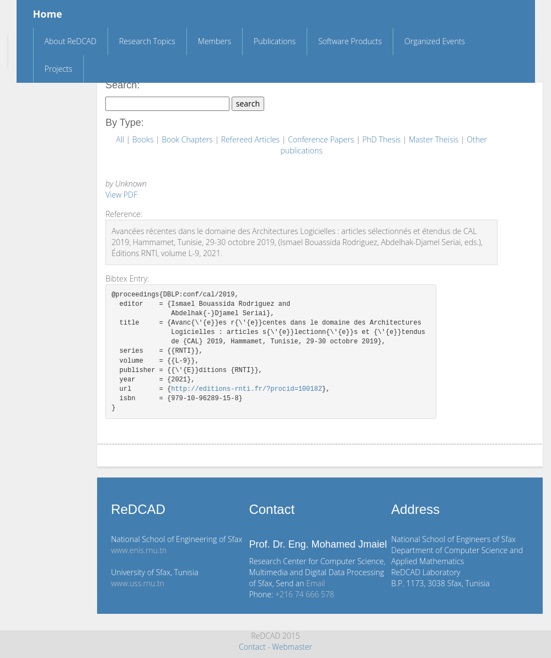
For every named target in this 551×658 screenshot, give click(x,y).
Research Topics (147, 41)
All (121, 139)
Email (315, 583)
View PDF (121, 194)
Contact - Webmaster (275, 646)
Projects (59, 68)
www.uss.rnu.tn (137, 583)
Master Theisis (435, 139)
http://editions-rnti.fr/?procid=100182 (246, 389)
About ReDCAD (71, 41)
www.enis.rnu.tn (139, 550)
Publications (275, 41)
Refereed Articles (251, 139)
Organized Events (434, 41)
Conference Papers (322, 139)
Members (214, 41)
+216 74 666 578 (304, 594)
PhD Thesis (382, 139)
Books (144, 139)
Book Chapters (188, 139)
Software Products (350, 41)
